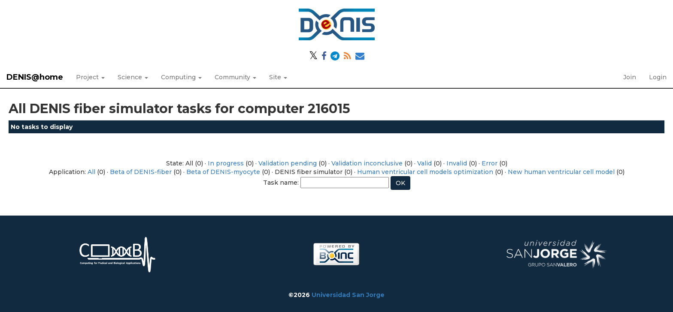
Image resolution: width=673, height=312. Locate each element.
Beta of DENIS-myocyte (223, 172)
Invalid (456, 163)
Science (133, 77)
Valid (424, 163)
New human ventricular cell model (561, 172)
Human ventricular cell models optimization (425, 172)
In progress (226, 163)
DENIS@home (34, 77)
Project (90, 77)
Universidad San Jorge (348, 295)
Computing (181, 77)
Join (629, 77)
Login (658, 77)
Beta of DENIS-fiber (141, 172)
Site (278, 77)
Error (489, 163)
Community (235, 77)
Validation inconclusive (367, 163)
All (91, 172)
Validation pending (287, 163)
